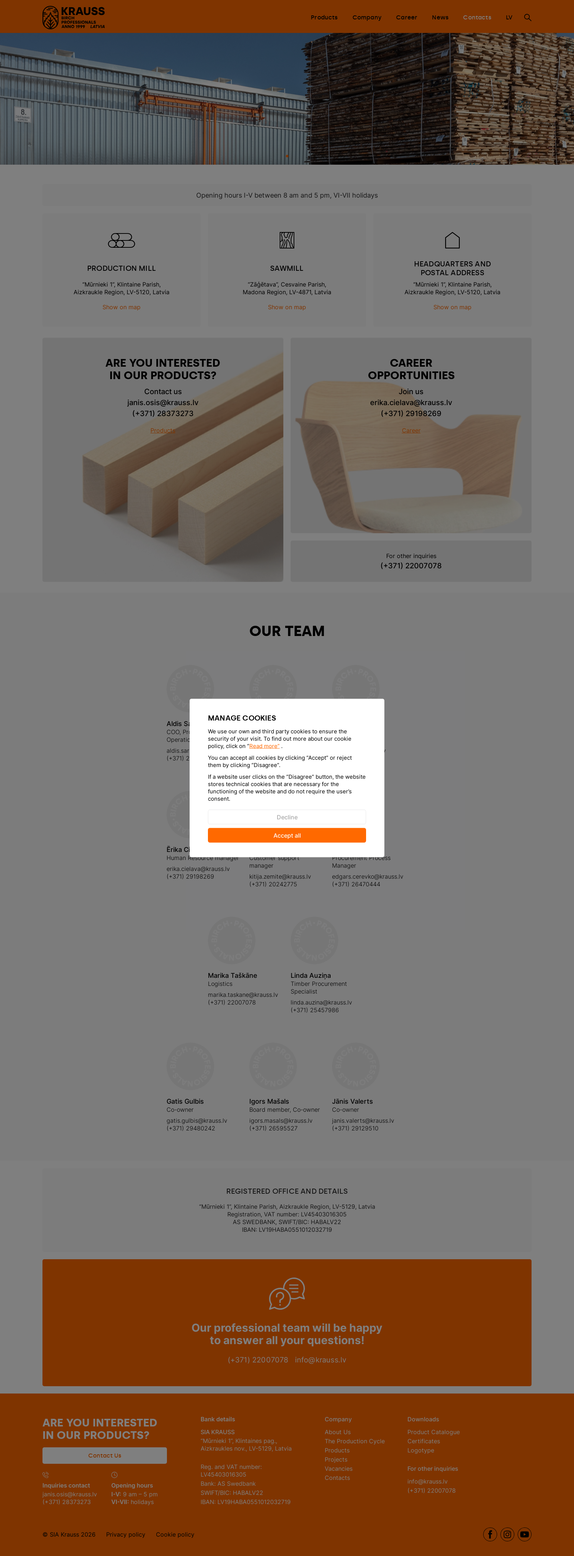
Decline (287, 817)
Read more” (264, 746)
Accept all (287, 835)
